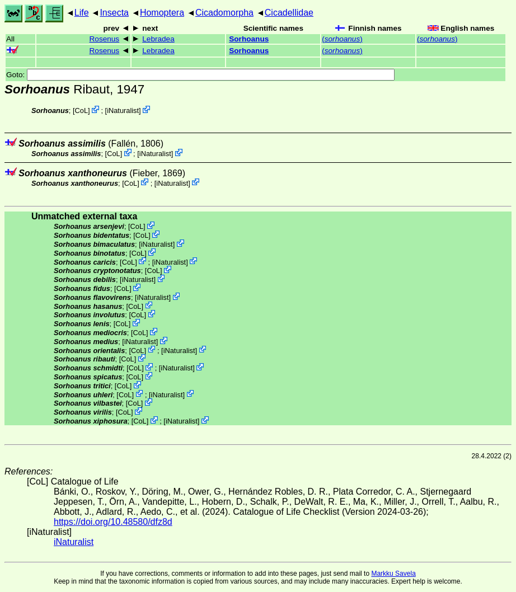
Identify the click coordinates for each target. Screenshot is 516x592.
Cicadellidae (289, 12)
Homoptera (162, 12)
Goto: (200, 75)
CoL (81, 110)
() (342, 39)
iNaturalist (123, 110)
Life (81, 12)
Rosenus (105, 39)
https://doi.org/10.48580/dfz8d (113, 522)
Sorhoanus (249, 39)
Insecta (114, 12)
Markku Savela (393, 573)
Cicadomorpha (224, 12)
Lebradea (158, 39)
